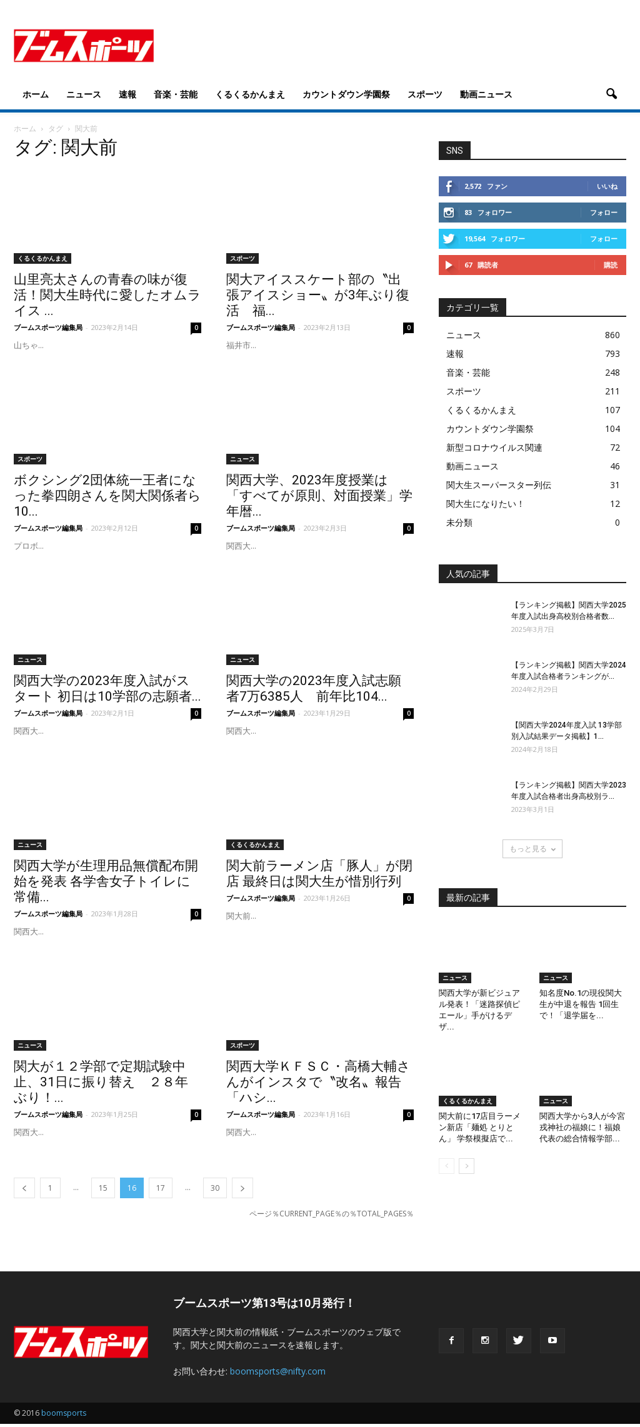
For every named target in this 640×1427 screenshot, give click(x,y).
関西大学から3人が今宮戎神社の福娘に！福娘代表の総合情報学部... (582, 1130)
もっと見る (532, 851)
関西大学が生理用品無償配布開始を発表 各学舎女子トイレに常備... (106, 884)
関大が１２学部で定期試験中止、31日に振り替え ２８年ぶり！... (101, 1085)
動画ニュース (486, 94)
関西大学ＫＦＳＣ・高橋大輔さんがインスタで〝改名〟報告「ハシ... (318, 1085)
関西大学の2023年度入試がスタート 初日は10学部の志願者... (107, 691)
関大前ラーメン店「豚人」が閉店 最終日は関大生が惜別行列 (319, 876)
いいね (607, 189)
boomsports (63, 1416)
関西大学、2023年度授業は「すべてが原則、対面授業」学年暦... (319, 499)
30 (215, 1191)
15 (103, 1191)
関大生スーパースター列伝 (498, 488)
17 (160, 1191)
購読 (611, 268)
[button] (611, 94)
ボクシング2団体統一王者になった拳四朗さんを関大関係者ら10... (107, 499)
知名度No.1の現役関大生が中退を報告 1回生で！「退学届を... (580, 1007)
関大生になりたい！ (485, 507)
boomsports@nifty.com (278, 1374)
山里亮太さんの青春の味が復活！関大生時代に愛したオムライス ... (107, 298)
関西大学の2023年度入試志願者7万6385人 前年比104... (313, 691)
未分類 (459, 525)
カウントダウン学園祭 (346, 94)
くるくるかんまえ (250, 94)
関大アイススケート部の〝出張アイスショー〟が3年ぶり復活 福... (317, 298)
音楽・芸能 (176, 94)
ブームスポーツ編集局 (48, 330)
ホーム (35, 94)
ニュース (83, 94)
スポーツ (425, 94)
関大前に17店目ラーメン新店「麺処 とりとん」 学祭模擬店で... (480, 1130)
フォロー (604, 215)
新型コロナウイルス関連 (494, 450)
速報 (127, 94)
